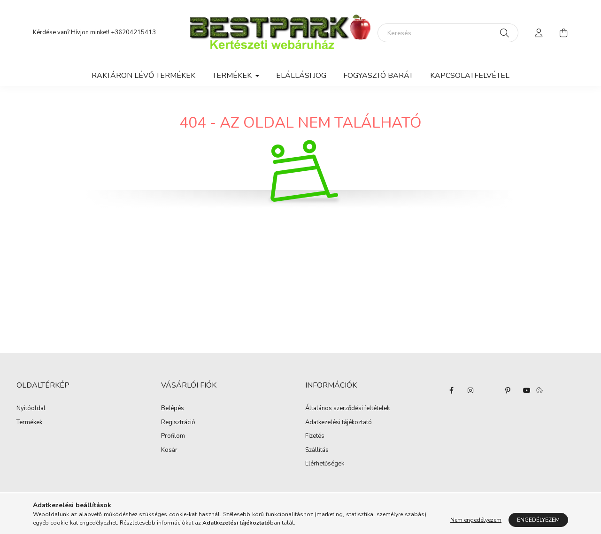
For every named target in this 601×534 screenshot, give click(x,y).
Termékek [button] (233, 75)
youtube (526, 390)
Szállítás (317, 450)
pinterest (508, 390)
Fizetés (314, 436)
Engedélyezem (538, 520)
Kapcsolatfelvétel (469, 75)
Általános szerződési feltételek (347, 408)
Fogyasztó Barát (378, 75)
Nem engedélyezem (475, 520)
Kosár (169, 450)
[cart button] (563, 32)
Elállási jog (301, 75)
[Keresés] (448, 32)
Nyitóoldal (31, 408)
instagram (470, 390)
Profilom (173, 436)
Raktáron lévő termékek (143, 75)
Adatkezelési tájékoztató (338, 423)
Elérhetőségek (324, 464)
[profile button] (539, 32)
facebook (451, 390)
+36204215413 (133, 32)
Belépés (172, 408)
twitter (489, 390)
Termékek (29, 423)
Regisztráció (178, 423)
